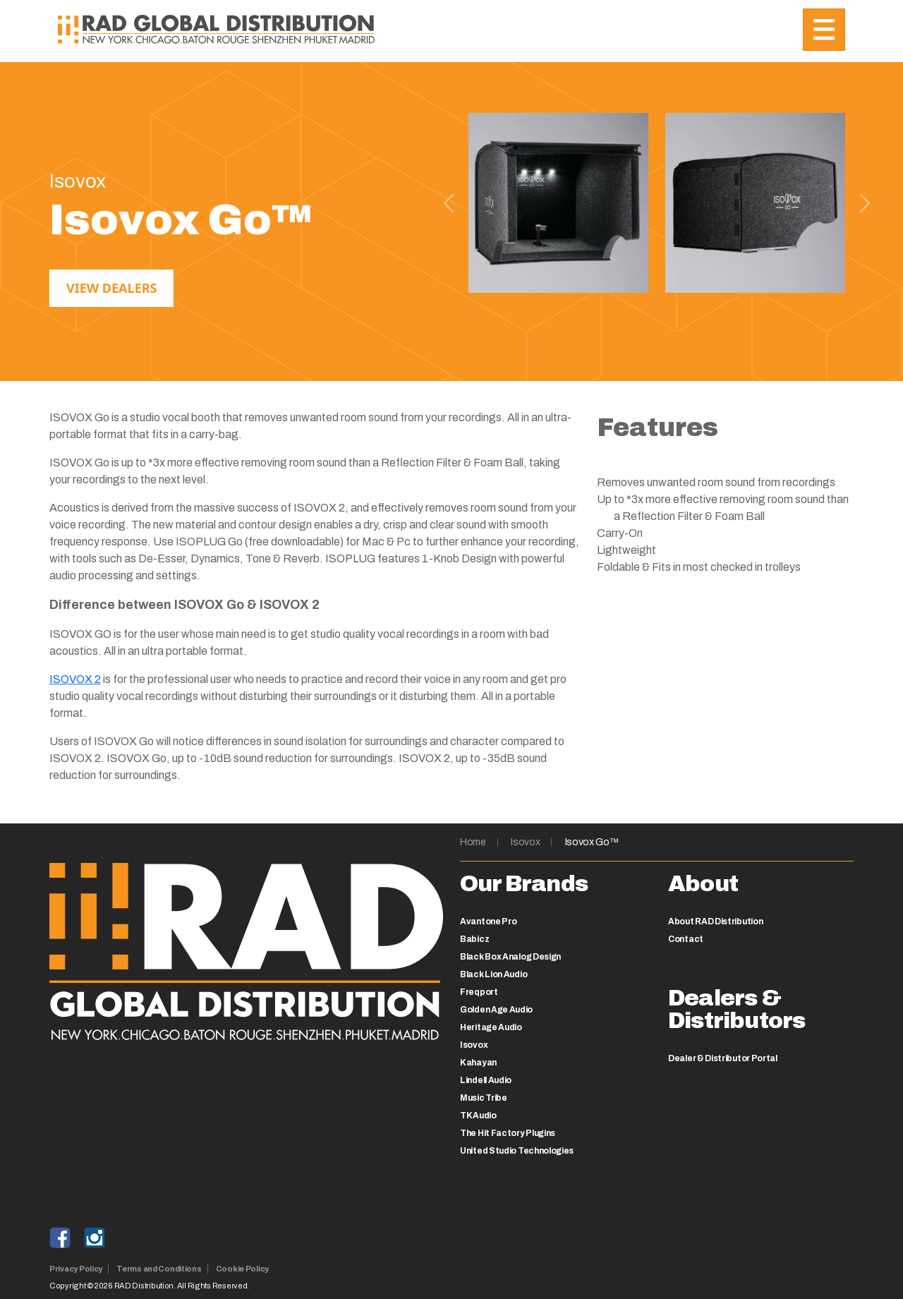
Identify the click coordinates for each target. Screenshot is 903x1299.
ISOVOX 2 (75, 679)
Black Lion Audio (493, 974)
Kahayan (478, 1063)
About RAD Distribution (715, 921)
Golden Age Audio (496, 1010)
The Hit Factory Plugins (507, 1133)
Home (473, 842)
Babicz (474, 939)
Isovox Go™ (592, 842)
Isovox (525, 842)
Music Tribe (483, 1098)
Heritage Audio (491, 1027)
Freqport (479, 992)
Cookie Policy (242, 1268)
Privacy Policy (75, 1268)
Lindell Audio (485, 1080)
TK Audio (478, 1115)
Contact (685, 939)
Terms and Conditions (159, 1268)
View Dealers (111, 287)
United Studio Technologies (517, 1151)
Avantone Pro (488, 921)
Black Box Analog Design (510, 957)
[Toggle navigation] (824, 29)
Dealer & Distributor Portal (722, 1058)
